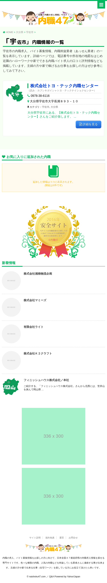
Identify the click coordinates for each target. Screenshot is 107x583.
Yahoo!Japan (73, 576)
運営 (61, 537)
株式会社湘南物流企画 (38, 273)
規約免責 (49, 537)
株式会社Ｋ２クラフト (38, 353)
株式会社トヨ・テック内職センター (64, 85)
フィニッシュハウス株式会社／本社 (46, 380)
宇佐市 (45, 107)
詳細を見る (88, 124)
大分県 (54, 107)
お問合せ (73, 537)
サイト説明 (35, 537)
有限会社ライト (33, 326)
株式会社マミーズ (35, 300)
